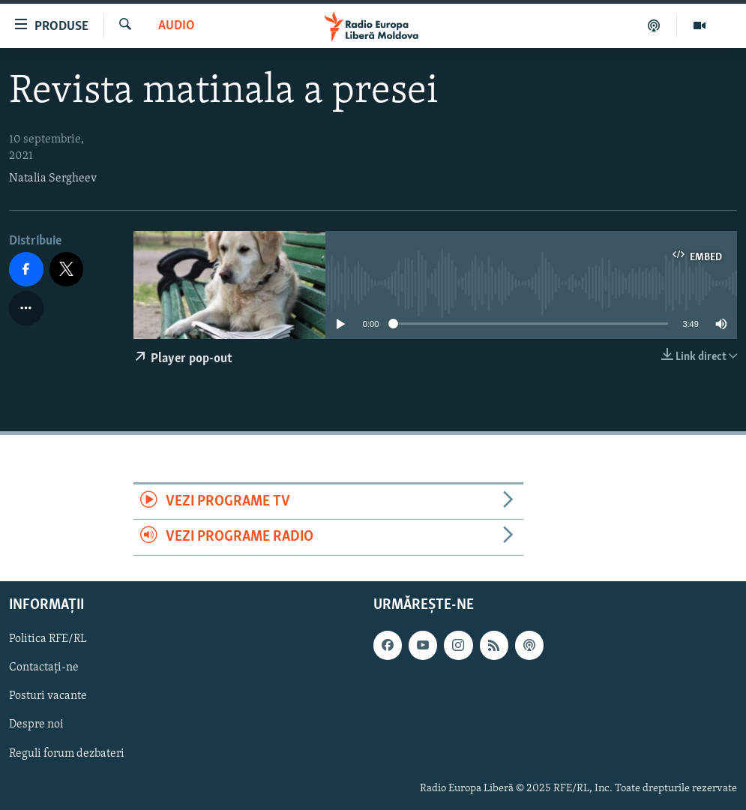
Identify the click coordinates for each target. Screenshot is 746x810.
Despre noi (36, 724)
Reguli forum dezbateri (66, 753)
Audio (176, 26)
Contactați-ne (44, 668)
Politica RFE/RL (48, 639)
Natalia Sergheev (53, 178)
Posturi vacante (48, 696)
